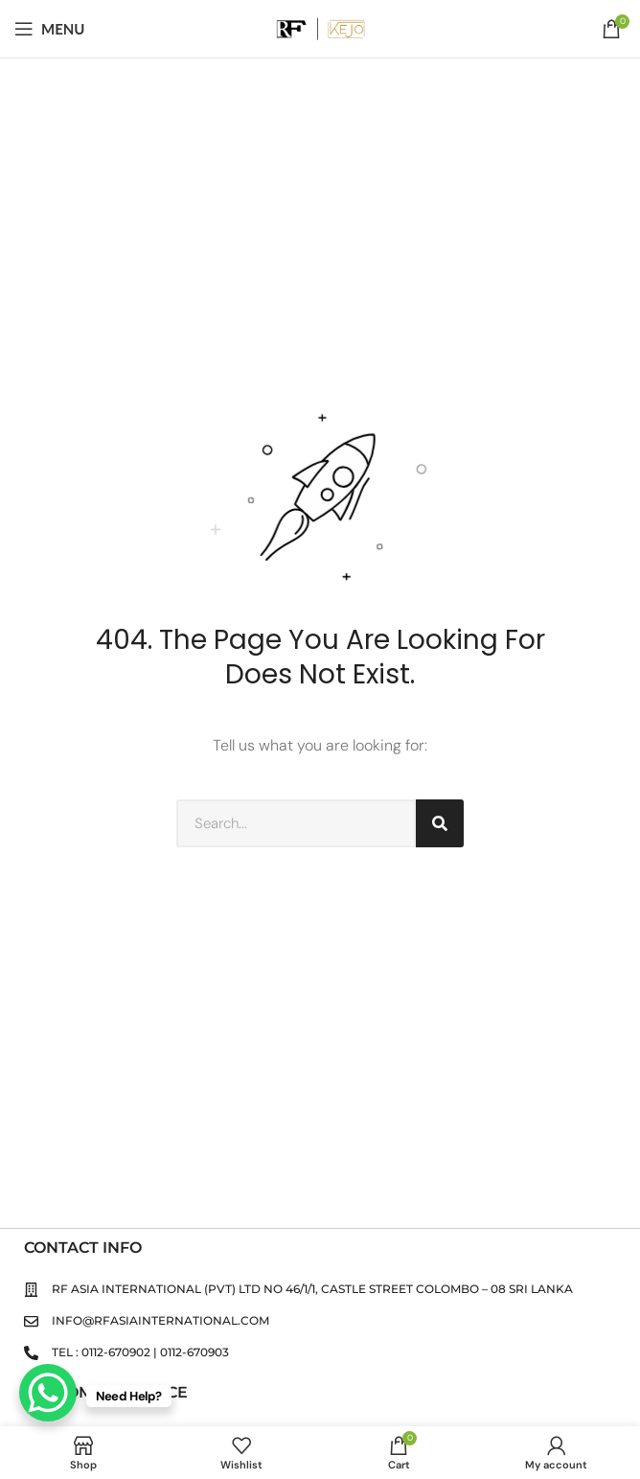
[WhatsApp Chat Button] (48, 1392)
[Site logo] (320, 27)
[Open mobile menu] (50, 29)
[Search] (440, 823)
